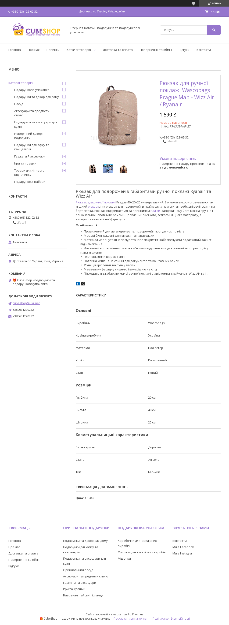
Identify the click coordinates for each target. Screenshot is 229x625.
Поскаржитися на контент (132, 619)
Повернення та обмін (156, 50)
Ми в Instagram (183, 553)
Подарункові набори (29, 182)
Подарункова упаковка (32, 90)
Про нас (33, 50)
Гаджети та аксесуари (79, 582)
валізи (155, 211)
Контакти (204, 50)
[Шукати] (214, 29)
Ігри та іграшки (25, 163)
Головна (14, 50)
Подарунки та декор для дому (36, 97)
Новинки (53, 50)
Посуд (18, 104)
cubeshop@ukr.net (26, 303)
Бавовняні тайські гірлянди (83, 595)
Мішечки (124, 558)
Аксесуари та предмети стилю (32, 113)
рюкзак (93, 206)
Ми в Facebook (183, 547)
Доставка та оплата (118, 50)
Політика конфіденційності (171, 619)
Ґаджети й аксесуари (30, 156)
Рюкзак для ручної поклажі (96, 202)
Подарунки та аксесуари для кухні (35, 124)
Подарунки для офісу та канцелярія (31, 147)
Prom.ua (137, 614)
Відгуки (184, 50)
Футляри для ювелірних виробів (142, 552)
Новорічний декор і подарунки (28, 135)
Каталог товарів (79, 50)
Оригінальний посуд (78, 570)
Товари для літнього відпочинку (29, 172)
